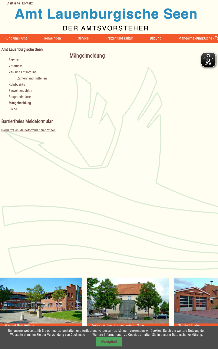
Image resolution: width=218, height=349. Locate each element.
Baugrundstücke (20, 97)
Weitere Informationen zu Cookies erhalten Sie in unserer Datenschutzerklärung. (147, 335)
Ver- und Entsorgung (23, 72)
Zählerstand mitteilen (32, 78)
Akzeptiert (109, 341)
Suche (13, 109)
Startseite (13, 3)
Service (83, 38)
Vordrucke (16, 66)
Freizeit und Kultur (119, 38)
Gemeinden (52, 38)
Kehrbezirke (17, 84)
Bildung (155, 38)
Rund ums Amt (15, 38)
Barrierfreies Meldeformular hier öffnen (28, 130)
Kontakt (27, 3)
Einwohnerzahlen (20, 91)
